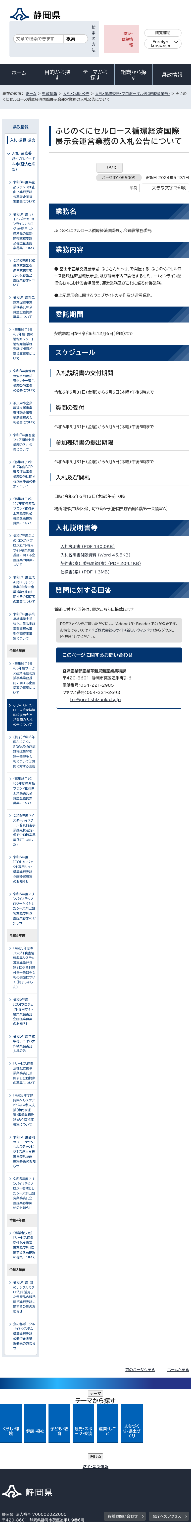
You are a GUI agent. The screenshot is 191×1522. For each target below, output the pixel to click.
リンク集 (131, 1474)
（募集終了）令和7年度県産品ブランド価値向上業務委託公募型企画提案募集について (24, 511)
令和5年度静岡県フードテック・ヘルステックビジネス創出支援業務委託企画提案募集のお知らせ (24, 1152)
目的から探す (57, 74)
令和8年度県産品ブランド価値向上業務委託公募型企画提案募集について (24, 192)
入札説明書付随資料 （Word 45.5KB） (97, 555)
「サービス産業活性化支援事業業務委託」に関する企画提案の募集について (24, 1073)
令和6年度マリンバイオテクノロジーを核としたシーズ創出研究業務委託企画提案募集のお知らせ (24, 908)
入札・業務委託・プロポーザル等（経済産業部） (132, 94)
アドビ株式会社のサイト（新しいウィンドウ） (121, 630)
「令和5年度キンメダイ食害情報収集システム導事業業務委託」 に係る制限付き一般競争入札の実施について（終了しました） (24, 968)
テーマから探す (95, 74)
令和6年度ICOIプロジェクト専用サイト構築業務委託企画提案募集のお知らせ (23, 869)
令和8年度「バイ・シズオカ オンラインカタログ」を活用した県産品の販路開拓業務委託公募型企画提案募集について (24, 231)
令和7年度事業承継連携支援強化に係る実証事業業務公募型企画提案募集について (24, 626)
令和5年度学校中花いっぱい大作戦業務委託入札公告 (24, 1044)
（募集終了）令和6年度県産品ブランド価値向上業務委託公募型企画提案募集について (24, 791)
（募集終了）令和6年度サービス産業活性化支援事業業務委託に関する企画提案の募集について (24, 678)
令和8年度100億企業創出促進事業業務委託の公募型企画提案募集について (24, 273)
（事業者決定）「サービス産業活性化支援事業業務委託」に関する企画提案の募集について (24, 1245)
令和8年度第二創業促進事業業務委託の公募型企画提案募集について (24, 307)
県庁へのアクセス (166, 1437)
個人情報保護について (80, 1468)
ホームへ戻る (178, 1370)
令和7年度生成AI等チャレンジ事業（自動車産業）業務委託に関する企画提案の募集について (24, 589)
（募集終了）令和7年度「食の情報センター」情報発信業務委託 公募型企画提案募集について (24, 344)
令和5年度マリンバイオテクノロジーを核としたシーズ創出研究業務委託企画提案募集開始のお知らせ (24, 1193)
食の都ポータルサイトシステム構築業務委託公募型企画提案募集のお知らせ (24, 1336)
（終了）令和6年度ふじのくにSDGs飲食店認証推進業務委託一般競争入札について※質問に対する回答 (24, 752)
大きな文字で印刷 (169, 188)
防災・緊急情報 (127, 39)
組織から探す (133, 74)
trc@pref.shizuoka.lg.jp (95, 700)
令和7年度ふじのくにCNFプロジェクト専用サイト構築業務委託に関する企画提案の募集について (24, 550)
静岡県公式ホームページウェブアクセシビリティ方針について (56, 1474)
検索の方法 (94, 38)
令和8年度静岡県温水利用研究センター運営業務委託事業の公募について (24, 380)
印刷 (133, 188)
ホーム (19, 73)
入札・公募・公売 (76, 94)
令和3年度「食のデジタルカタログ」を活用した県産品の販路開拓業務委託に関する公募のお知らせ (24, 1297)
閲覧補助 (163, 33)
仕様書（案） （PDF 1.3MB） (87, 572)
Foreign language (160, 43)
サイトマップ (16, 1479)
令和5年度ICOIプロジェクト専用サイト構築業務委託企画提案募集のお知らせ (23, 1011)
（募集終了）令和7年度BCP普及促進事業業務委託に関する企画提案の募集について (24, 474)
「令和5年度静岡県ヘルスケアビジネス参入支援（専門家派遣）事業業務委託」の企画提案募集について (24, 1110)
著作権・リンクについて (25, 1468)
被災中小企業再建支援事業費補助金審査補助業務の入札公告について (24, 413)
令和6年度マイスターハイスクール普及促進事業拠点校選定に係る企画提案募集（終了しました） (24, 830)
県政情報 (171, 75)
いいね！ (113, 167)
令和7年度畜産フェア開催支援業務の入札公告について (24, 442)
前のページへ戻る (140, 1370)
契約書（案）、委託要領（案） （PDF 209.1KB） (102, 563)
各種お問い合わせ (123, 1437)
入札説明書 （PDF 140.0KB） (89, 546)
